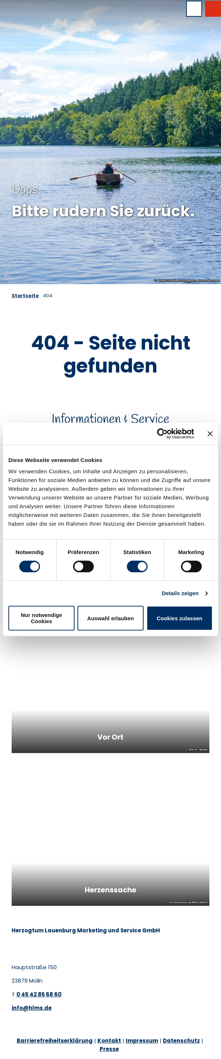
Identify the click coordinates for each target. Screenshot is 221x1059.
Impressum (142, 1040)
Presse (109, 1049)
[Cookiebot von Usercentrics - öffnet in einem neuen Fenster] (162, 433)
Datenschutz (181, 1040)
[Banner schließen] (210, 433)
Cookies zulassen (179, 618)
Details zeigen (180, 593)
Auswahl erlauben (110, 618)
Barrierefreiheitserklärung (55, 1040)
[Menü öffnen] (194, 9)
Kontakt (109, 1040)
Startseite (25, 295)
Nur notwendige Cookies (41, 618)
